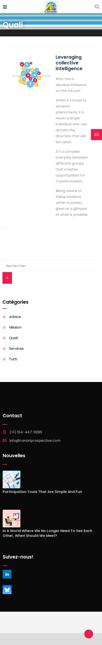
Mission (15, 327)
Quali (13, 337)
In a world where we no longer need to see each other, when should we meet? (47, 533)
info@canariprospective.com (35, 440)
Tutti (13, 359)
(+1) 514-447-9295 (26, 432)
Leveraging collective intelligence (69, 63)
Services (16, 348)
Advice (15, 316)
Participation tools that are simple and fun (42, 491)
